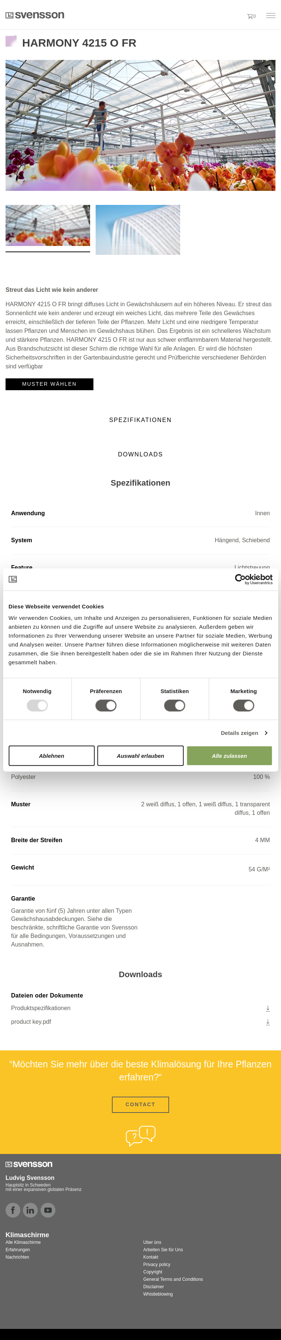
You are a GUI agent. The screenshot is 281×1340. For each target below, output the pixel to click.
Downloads (140, 454)
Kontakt (150, 1257)
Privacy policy (156, 1264)
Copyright (152, 1272)
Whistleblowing (158, 1294)
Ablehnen (51, 756)
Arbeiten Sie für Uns (163, 1249)
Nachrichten (17, 1257)
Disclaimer (153, 1286)
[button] (238, 16)
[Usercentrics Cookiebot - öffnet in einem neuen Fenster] (240, 579)
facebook (13, 1210)
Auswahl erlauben (140, 756)
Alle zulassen (229, 756)
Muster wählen (49, 384)
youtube (48, 1210)
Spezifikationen (140, 420)
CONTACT (140, 1104)
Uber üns (152, 1242)
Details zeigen (239, 732)
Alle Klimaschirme (23, 1242)
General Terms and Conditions (173, 1279)
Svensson (35, 15)
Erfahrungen (18, 1249)
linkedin (30, 1210)
